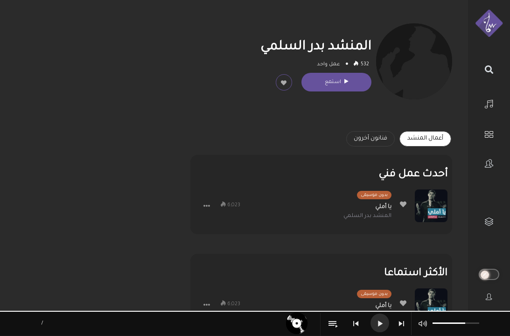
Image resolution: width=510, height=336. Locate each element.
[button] (206, 205)
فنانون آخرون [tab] (370, 138)
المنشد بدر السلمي (367, 216)
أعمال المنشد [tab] (425, 138)
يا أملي (383, 207)
